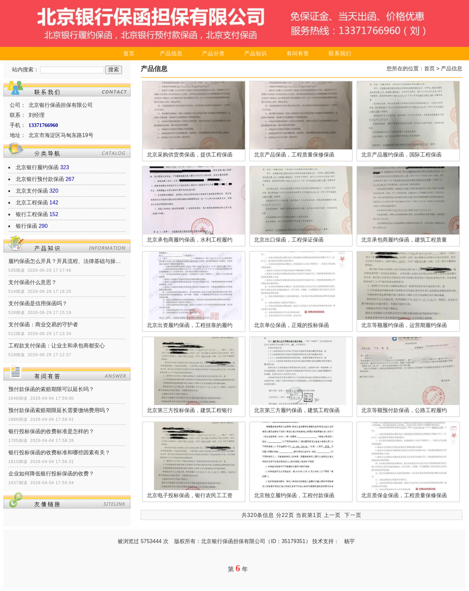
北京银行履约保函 (37, 167)
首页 (129, 53)
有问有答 (297, 53)
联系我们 (340, 53)
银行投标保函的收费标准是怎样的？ (51, 431)
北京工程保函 (32, 202)
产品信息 (171, 53)
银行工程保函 (32, 214)
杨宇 (349, 541)
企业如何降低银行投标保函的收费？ (51, 473)
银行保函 (26, 226)
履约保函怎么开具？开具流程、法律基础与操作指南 (67, 261)
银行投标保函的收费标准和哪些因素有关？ (59, 452)
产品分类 (213, 53)
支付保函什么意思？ (32, 282)
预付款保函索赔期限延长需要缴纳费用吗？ (59, 410)
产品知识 (255, 53)
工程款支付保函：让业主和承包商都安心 (56, 345)
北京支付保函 (32, 191)
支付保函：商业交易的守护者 (43, 324)
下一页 (352, 515)
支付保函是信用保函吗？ (37, 303)
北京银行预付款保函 (40, 179)
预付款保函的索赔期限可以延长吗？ (51, 389)
